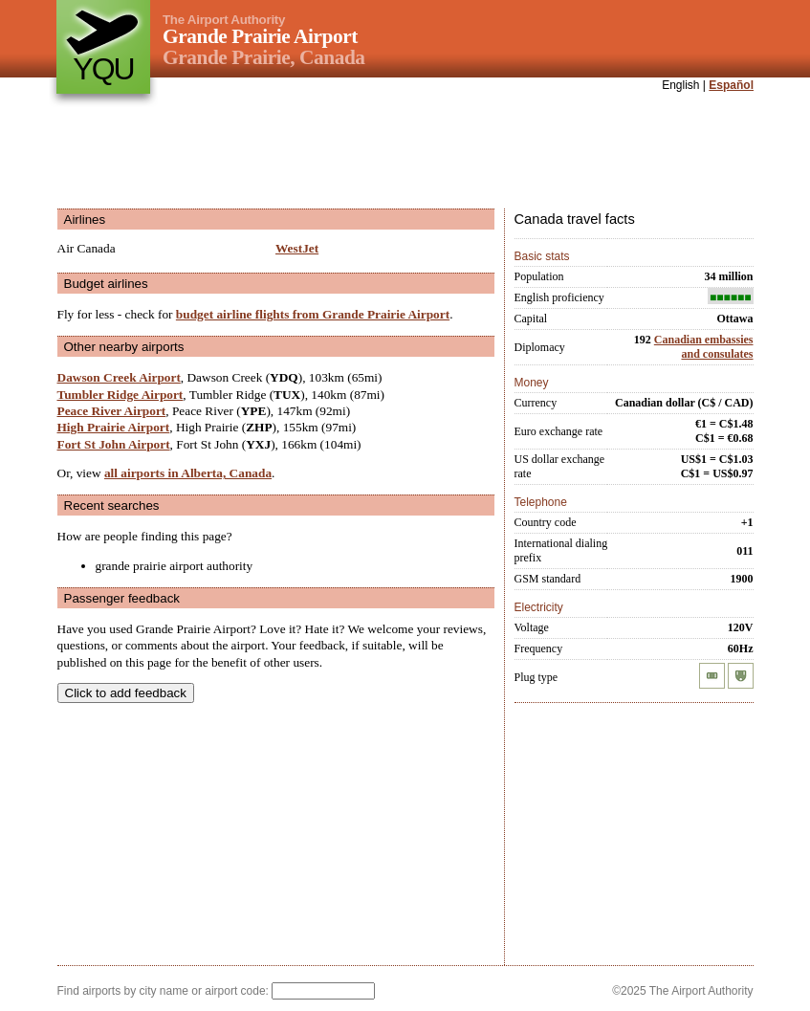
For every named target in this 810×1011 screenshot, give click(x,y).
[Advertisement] (405, 152)
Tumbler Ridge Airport (120, 394)
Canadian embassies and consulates (704, 347)
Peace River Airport (111, 411)
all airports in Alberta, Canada (188, 473)
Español (731, 85)
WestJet (296, 248)
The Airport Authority (224, 19)
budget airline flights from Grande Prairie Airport (312, 314)
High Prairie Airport (113, 427)
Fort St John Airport (113, 444)
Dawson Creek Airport (119, 377)
